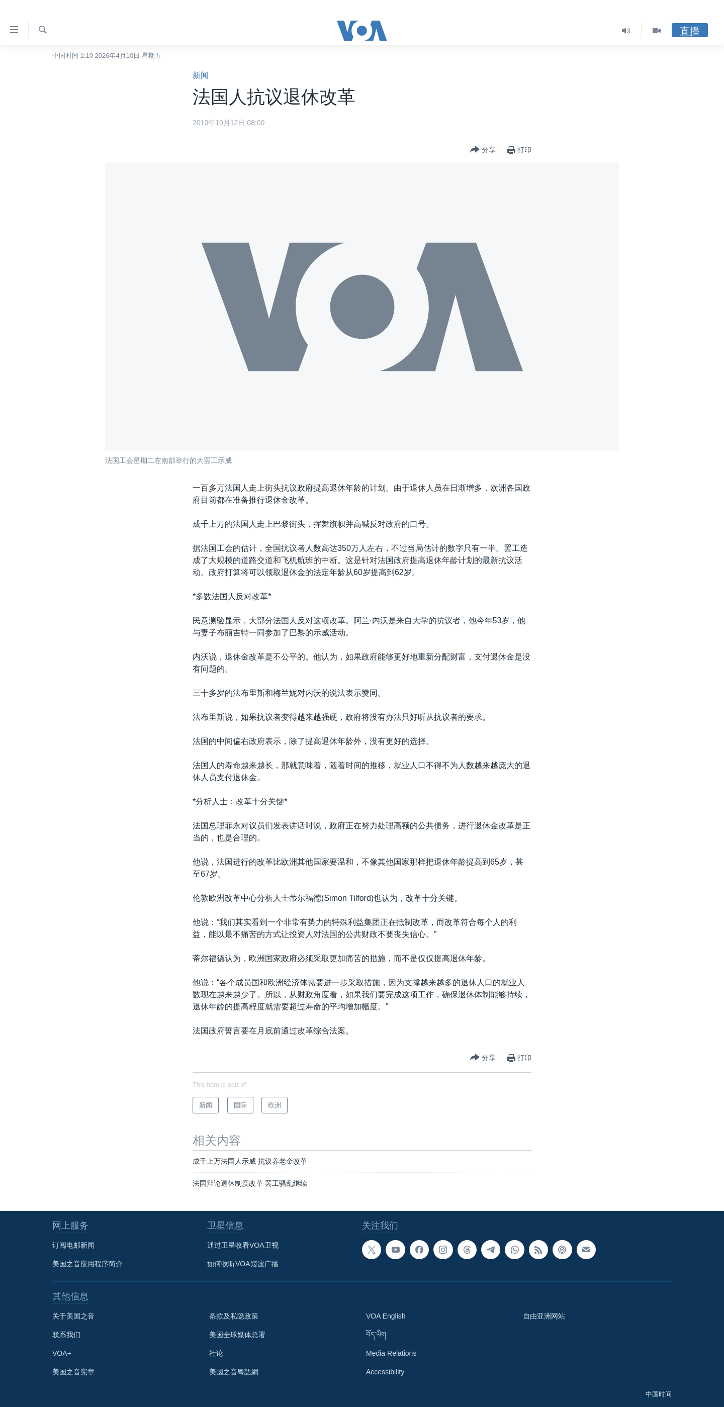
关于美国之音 (73, 1316)
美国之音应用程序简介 (87, 1264)
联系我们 (66, 1335)
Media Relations (391, 1353)
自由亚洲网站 (544, 1316)
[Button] (483, 150)
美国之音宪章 (73, 1372)
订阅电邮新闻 (73, 1245)
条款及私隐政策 (233, 1316)
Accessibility (385, 1372)
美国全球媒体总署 (237, 1335)
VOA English (386, 1316)
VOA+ (61, 1353)
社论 (216, 1353)
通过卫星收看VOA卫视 (243, 1245)
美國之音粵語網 (233, 1372)
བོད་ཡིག (376, 1335)
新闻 (201, 75)
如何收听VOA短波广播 (243, 1264)
